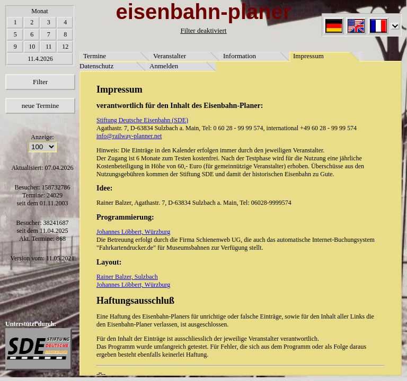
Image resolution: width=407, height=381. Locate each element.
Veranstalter (169, 56)
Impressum (308, 56)
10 (32, 46)
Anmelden (163, 66)
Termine (94, 56)
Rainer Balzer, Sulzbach (127, 276)
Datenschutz (96, 66)
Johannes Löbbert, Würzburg (133, 231)
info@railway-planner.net (129, 136)
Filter (40, 82)
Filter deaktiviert (203, 30)
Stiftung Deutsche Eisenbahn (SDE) (142, 120)
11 (49, 46)
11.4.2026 (40, 58)
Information (239, 56)
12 (65, 46)
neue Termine (40, 106)
